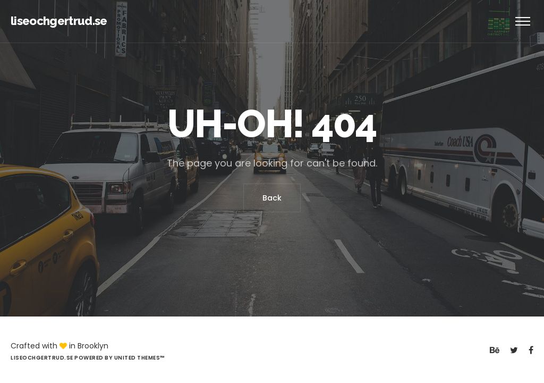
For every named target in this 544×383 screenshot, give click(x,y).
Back (272, 198)
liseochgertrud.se (59, 21)
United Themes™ (139, 358)
